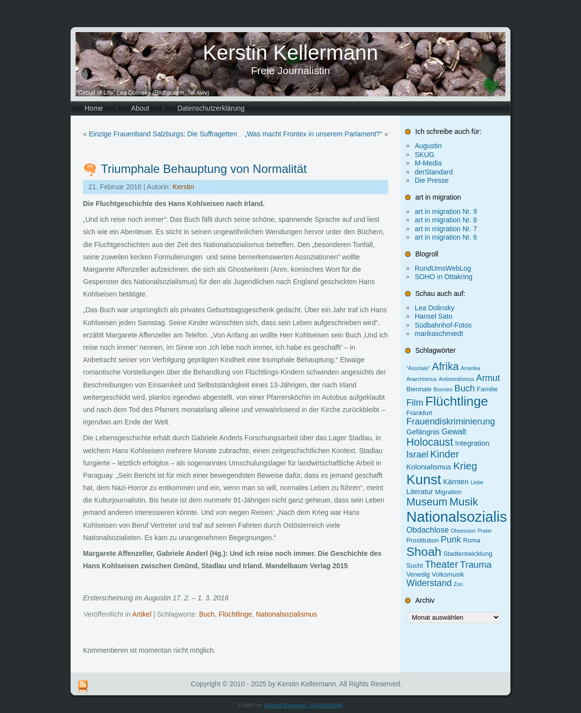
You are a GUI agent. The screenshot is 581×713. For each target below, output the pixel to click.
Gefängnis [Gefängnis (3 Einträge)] (423, 432)
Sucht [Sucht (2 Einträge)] (415, 565)
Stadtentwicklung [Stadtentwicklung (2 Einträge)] (467, 553)
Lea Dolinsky (435, 308)
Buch (207, 614)
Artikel (142, 614)
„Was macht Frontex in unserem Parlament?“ (313, 134)
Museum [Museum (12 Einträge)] (427, 502)
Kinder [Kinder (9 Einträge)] (444, 454)
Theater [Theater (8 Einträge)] (441, 564)
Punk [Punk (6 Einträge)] (451, 540)
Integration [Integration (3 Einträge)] (472, 443)
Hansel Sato (434, 316)
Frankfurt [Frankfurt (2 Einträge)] (419, 413)
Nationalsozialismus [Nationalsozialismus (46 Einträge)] (471, 516)
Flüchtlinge (235, 614)
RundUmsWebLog (443, 268)
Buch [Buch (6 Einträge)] (465, 388)
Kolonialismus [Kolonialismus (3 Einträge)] (429, 467)
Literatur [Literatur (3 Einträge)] (420, 492)
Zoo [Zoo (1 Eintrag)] (458, 584)
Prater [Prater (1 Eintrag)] (485, 531)
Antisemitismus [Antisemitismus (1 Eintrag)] (456, 379)
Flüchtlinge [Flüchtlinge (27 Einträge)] (456, 401)
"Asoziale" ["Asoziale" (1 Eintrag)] (418, 368)
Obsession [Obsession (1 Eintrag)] (463, 531)
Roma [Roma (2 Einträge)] (471, 540)
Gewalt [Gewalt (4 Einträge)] (454, 431)
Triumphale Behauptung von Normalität (204, 168)
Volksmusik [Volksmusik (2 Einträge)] (448, 574)
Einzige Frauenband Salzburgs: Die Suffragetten (163, 134)
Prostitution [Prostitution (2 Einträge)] (423, 540)
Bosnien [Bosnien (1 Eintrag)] (443, 389)
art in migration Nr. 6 (446, 237)
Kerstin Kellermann (290, 52)
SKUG (425, 155)
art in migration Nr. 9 (446, 211)
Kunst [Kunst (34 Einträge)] (424, 479)
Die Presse (432, 180)
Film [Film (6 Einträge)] (415, 403)
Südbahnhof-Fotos (443, 325)
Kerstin (183, 187)
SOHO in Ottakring (444, 277)
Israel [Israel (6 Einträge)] (417, 455)
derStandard (434, 172)
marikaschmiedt (439, 333)
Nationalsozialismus (286, 614)
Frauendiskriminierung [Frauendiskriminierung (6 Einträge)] (451, 421)
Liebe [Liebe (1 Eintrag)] (476, 482)
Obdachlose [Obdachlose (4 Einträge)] (428, 529)
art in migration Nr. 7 (446, 229)
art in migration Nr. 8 (446, 220)
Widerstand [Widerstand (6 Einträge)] (429, 583)
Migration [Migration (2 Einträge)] (448, 492)
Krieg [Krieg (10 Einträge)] (465, 465)
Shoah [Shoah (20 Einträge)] (424, 551)
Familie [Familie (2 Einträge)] (487, 389)
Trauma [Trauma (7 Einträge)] (476, 564)
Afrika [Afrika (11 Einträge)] (445, 367)
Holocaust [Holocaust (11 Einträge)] (430, 442)
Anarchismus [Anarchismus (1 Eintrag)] (422, 379)
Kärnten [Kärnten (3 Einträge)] (456, 482)
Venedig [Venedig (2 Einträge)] (418, 574)
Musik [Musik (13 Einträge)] (464, 502)
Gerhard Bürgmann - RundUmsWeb (303, 705)
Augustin (428, 146)
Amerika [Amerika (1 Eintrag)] (470, 368)
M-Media (428, 163)
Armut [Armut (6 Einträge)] (488, 378)
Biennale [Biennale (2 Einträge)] (419, 389)
